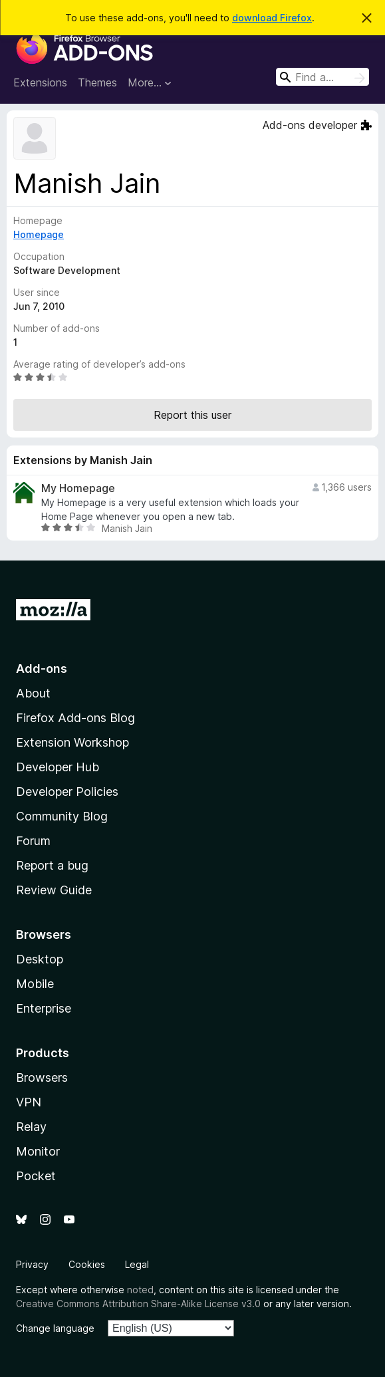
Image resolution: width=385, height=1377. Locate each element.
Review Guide (54, 890)
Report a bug (52, 865)
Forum (33, 841)
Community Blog (62, 816)
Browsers (42, 1077)
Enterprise (43, 1008)
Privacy (32, 1264)
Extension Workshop (72, 742)
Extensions (40, 82)
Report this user (192, 415)
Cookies (86, 1264)
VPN (28, 1102)
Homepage (38, 234)
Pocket (36, 1176)
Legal (137, 1264)
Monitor (38, 1151)
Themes (97, 82)
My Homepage (78, 488)
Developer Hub (57, 767)
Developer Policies (67, 792)
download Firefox (272, 17)
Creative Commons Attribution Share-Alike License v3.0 (138, 1303)
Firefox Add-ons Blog (75, 718)
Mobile (35, 984)
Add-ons (41, 669)
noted (140, 1289)
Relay (31, 1127)
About (33, 693)
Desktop (39, 959)
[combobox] (322, 77)
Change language (55, 1328)
